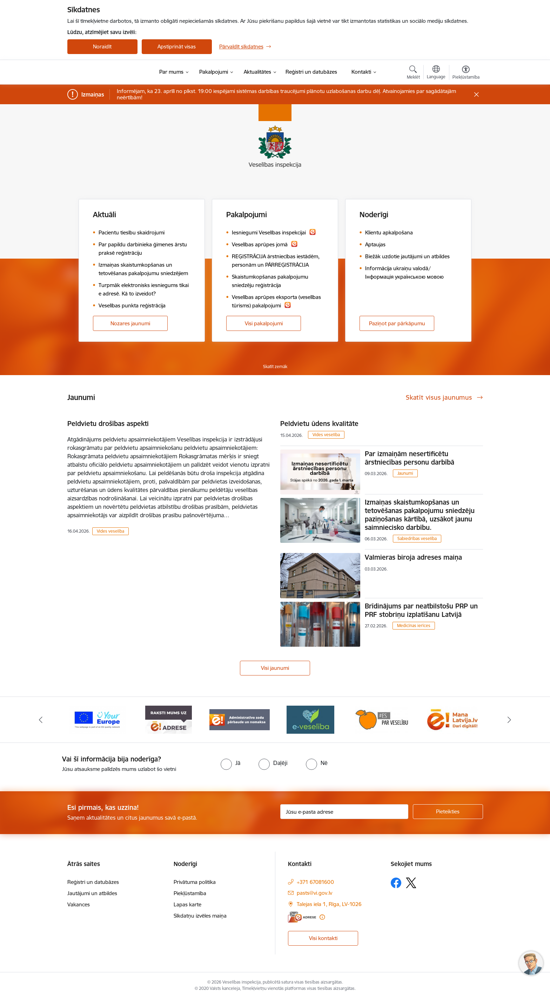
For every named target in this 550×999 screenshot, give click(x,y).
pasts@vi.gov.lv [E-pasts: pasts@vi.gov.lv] (314, 893)
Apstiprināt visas (176, 46)
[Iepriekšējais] (40, 719)
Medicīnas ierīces (413, 625)
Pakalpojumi (246, 214)
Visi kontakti (323, 938)
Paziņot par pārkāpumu (397, 323)
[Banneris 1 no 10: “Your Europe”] (97, 719)
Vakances (78, 904)
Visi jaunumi (275, 668)
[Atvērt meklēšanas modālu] (413, 73)
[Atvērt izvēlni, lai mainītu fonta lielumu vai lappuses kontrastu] (466, 73)
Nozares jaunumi (130, 323)
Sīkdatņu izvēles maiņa (200, 915)
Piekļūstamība (190, 893)
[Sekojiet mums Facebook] (396, 883)
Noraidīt (102, 46)
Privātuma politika (195, 882)
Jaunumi (405, 473)
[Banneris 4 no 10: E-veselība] (310, 719)
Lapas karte (187, 904)
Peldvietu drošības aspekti (108, 423)
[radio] (230, 763)
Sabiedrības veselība (417, 538)
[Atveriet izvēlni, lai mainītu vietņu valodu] (436, 73)
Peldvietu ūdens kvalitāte (319, 423)
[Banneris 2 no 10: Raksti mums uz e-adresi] (168, 719)
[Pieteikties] (448, 811)
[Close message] (476, 94)
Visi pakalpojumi (264, 323)
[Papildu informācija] (322, 917)
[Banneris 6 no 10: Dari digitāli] (452, 719)
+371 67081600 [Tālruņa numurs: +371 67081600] (315, 882)
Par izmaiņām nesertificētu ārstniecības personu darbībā (409, 457)
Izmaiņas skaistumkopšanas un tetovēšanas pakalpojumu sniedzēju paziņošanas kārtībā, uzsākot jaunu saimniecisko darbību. (420, 515)
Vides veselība (110, 531)
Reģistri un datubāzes (93, 882)
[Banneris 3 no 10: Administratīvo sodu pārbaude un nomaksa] (239, 719)
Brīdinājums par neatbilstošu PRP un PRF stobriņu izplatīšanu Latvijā (421, 610)
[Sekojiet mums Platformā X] (411, 883)
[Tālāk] (509, 719)
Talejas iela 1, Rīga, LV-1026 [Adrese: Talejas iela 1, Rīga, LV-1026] (329, 904)
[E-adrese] (302, 917)
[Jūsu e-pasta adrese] (344, 811)
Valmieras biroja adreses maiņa (413, 557)
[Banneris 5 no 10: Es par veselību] (381, 719)
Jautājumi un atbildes (92, 893)
